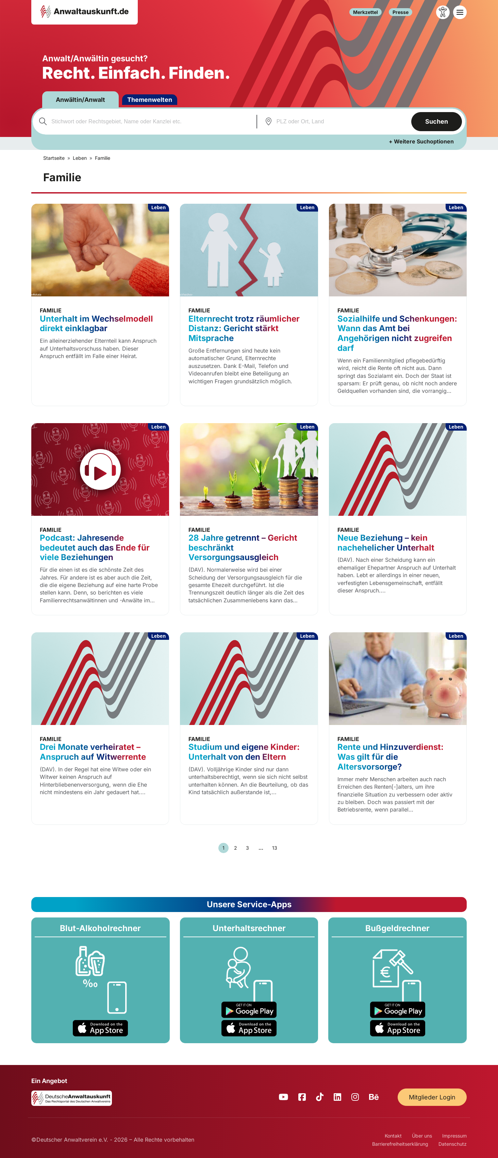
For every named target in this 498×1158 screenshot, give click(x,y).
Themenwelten (149, 99)
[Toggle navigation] (460, 12)
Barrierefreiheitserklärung (400, 1144)
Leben (80, 158)
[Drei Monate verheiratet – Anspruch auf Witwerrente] (100, 728)
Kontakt (393, 1136)
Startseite (54, 158)
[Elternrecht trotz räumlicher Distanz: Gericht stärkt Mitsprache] (249, 305)
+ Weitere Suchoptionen (421, 141)
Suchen (436, 121)
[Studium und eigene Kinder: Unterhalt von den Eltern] (249, 728)
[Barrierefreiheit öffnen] (443, 12)
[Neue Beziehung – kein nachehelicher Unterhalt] (398, 519)
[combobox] (144, 121)
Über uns (422, 1136)
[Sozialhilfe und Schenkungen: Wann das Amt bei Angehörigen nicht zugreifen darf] (398, 305)
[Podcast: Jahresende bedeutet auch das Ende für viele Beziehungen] (100, 519)
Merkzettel (365, 12)
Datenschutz (452, 1144)
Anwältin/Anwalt (80, 99)
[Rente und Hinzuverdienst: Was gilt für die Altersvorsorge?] (398, 728)
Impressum (454, 1136)
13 (274, 848)
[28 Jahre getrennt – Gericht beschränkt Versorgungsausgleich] (249, 519)
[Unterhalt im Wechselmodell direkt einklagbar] (100, 305)
